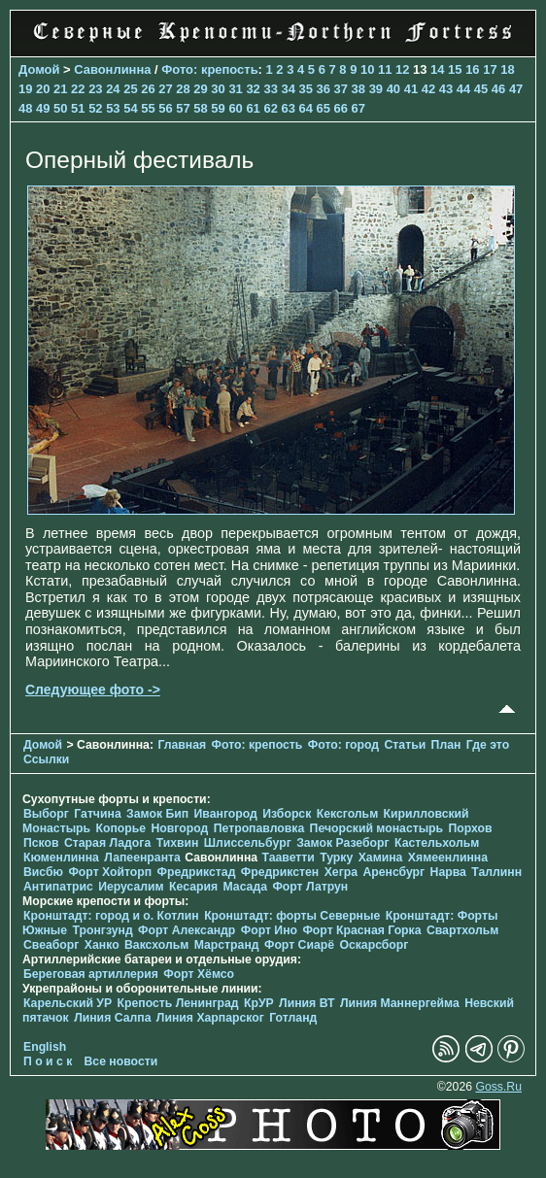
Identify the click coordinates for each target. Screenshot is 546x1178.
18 (507, 69)
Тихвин (177, 843)
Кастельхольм (436, 843)
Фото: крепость (209, 69)
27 (165, 89)
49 (43, 108)
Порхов (471, 828)
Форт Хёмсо (198, 974)
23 (95, 89)
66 (341, 108)
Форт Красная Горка (361, 930)
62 (270, 108)
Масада (244, 886)
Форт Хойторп (110, 872)
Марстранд (226, 945)
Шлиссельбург (247, 843)
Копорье (121, 828)
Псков (41, 843)
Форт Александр (186, 930)
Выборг (46, 814)
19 (25, 89)
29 (200, 89)
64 (306, 108)
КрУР (259, 1003)
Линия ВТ (306, 1003)
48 (25, 108)
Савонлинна (112, 69)
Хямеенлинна (448, 857)
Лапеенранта (142, 857)
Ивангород (225, 814)
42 (428, 89)
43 (446, 89)
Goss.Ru (498, 1087)
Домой (38, 69)
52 (95, 108)
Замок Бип (157, 814)
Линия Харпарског (210, 1018)
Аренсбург (393, 872)
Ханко (102, 945)
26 (147, 89)
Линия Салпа (112, 1018)
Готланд (293, 1018)
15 (454, 69)
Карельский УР (67, 1003)
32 (252, 89)
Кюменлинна (61, 857)
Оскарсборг (373, 945)
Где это (487, 745)
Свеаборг (51, 945)
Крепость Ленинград (178, 1003)
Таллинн (496, 872)
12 (402, 69)
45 (481, 89)
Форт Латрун (310, 886)
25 (130, 89)
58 (200, 108)
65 (323, 108)
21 (60, 89)
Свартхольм (462, 930)
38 (358, 89)
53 (112, 108)
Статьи (406, 745)
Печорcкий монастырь (377, 828)
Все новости (121, 1061)
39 (376, 89)
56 (165, 108)
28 (182, 89)
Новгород (180, 828)
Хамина (380, 857)
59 (217, 108)
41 (411, 89)
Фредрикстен (280, 872)
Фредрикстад (196, 872)
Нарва (448, 872)
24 (112, 89)
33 (270, 89)
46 (498, 89)
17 (489, 69)
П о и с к (47, 1061)
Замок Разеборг (342, 843)
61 (252, 108)
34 (287, 89)
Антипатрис (58, 886)
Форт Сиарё (299, 945)
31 (235, 89)
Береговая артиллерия (90, 974)
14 (437, 69)
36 (323, 89)
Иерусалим (131, 886)
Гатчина (97, 814)
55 (147, 108)
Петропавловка (259, 828)
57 (182, 108)
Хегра (341, 872)
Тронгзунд (103, 930)
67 (358, 108)
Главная (181, 745)
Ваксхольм (156, 945)
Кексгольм (347, 814)
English (44, 1047)
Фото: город (343, 745)
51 (78, 108)
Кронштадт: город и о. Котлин (111, 916)
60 (235, 108)
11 (385, 69)
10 (367, 69)
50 (60, 108)
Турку (336, 857)
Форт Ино (269, 930)
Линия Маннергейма (400, 1003)
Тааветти (288, 857)
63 (287, 108)
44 (463, 89)
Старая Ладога (107, 843)
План (446, 745)
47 (516, 89)
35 (306, 89)
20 (43, 89)
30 (217, 89)
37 (341, 89)
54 (130, 108)
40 (393, 89)
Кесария (193, 886)
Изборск (286, 814)
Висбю (43, 872)
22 (78, 89)
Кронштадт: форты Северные (292, 916)
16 (472, 69)
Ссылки (46, 759)
